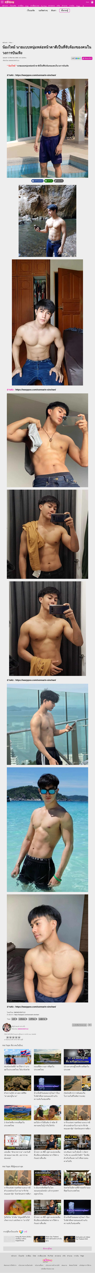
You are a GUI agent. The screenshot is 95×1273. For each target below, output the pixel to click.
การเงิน (71, 6)
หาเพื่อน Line (34, 6)
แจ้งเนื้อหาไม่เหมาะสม (47, 1269)
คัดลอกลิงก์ (87, 59)
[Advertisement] (47, 27)
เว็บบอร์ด (13, 6)
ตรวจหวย (51, 6)
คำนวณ (64, 6)
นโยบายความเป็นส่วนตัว (25, 1265)
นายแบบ (21, 66)
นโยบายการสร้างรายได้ (52, 1265)
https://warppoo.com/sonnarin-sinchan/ (35, 75)
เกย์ (13, 1019)
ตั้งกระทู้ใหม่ (47, 1249)
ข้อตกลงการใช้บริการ (10, 1265)
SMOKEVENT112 (14, 60)
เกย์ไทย (32, 1019)
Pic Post (44, 6)
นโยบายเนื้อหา (39, 1265)
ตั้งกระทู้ (64, 11)
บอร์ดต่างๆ (43, 11)
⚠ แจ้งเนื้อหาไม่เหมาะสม (79, 1025)
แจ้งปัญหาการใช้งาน (85, 1265)
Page (78, 6)
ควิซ (58, 6)
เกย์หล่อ (22, 1019)
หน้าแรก (5, 6)
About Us (64, 1265)
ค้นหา (53, 11)
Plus (10, 42)
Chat (26, 6)
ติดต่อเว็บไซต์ (73, 1265)
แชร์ (76, 58)
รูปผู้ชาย (42, 1019)
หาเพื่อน (20, 6)
